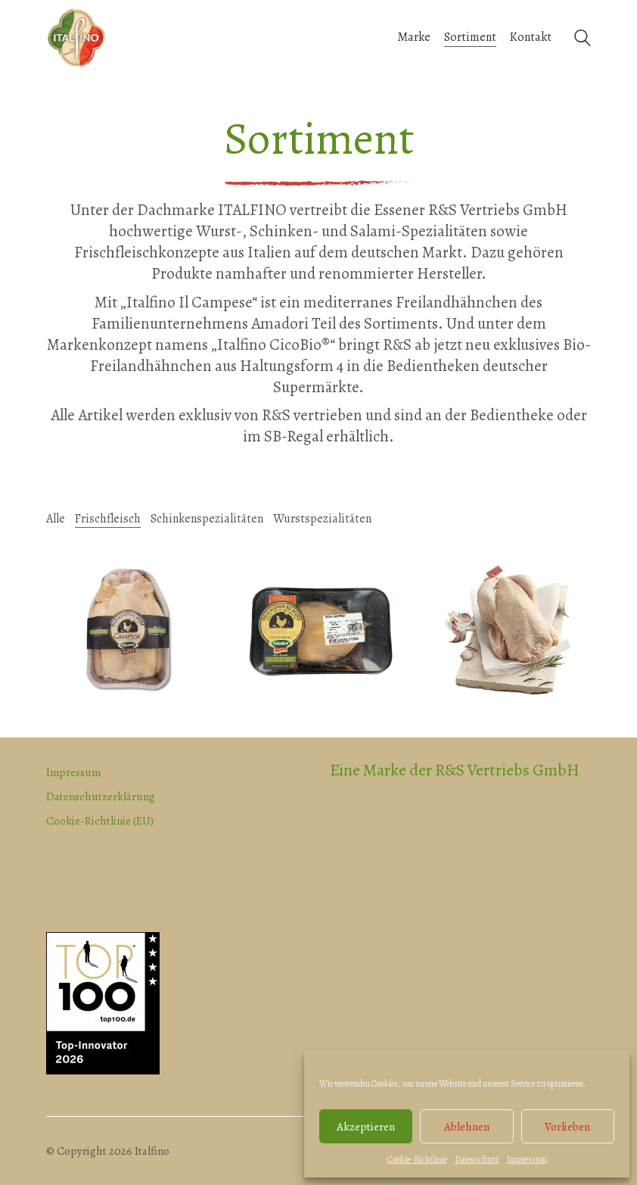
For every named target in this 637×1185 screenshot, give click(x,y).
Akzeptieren (366, 1126)
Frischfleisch (108, 519)
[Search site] (582, 40)
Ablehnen (466, 1126)
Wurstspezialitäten (322, 519)
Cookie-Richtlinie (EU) (100, 820)
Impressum (527, 1159)
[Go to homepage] (76, 38)
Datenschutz (477, 1159)
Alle (55, 519)
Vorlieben (567, 1126)
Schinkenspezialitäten (207, 519)
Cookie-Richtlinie (417, 1159)
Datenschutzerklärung (100, 796)
